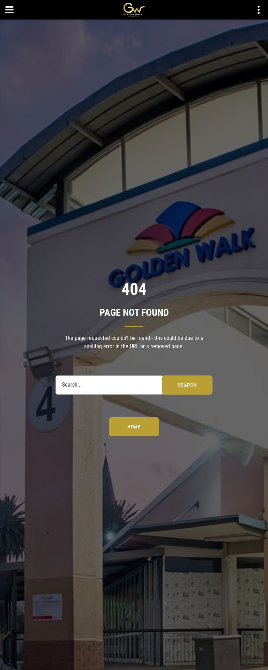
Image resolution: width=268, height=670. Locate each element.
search (187, 385)
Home (134, 426)
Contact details (255, 10)
